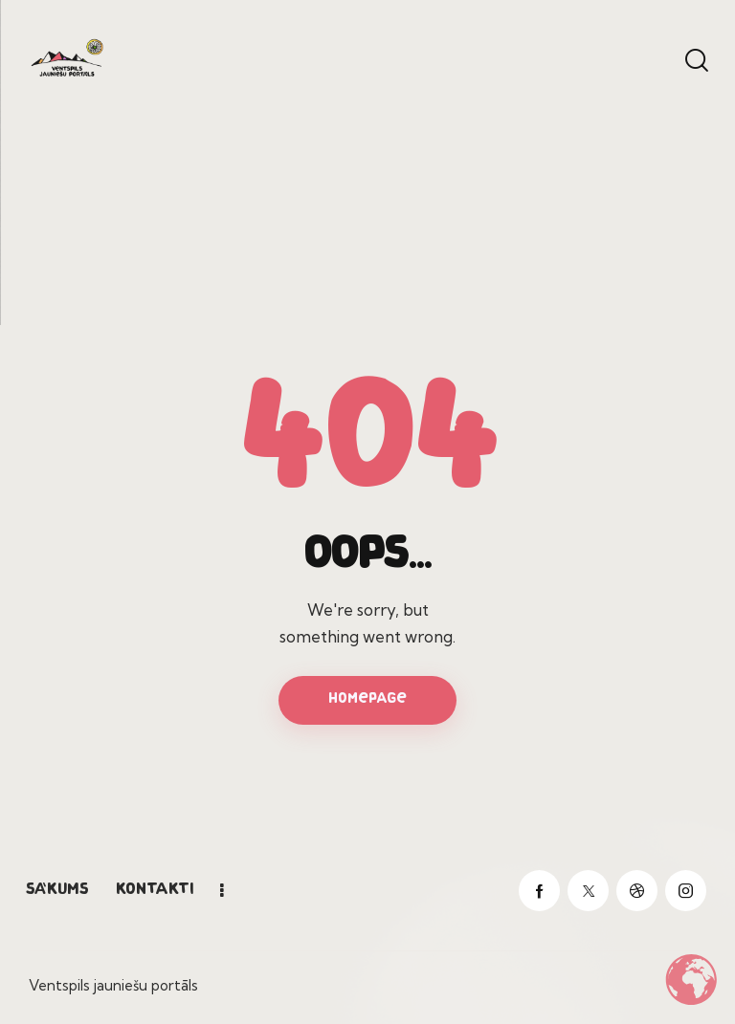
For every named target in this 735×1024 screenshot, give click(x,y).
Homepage (367, 699)
